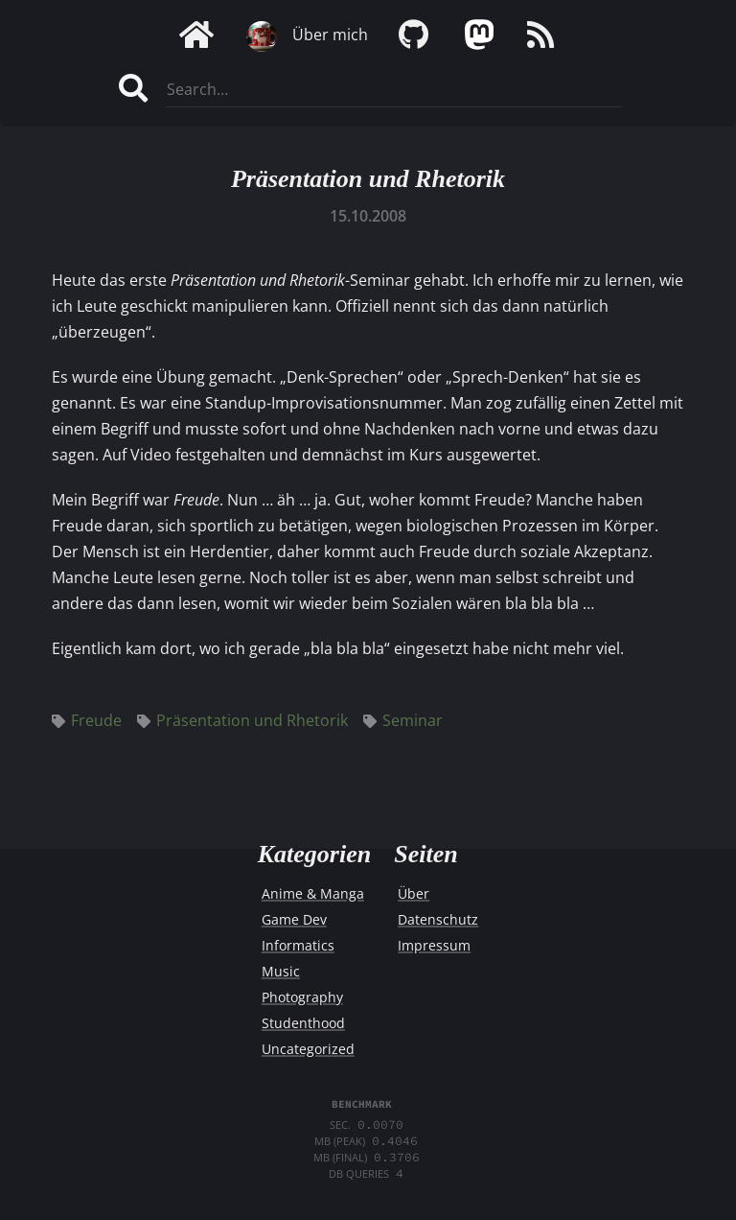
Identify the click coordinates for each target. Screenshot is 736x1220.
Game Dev (294, 919)
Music (281, 971)
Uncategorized (308, 1049)
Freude (87, 720)
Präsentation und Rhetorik (368, 179)
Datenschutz (438, 919)
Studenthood (303, 1023)
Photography (302, 997)
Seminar (403, 720)
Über (413, 893)
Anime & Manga (313, 893)
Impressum (434, 945)
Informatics (298, 945)
